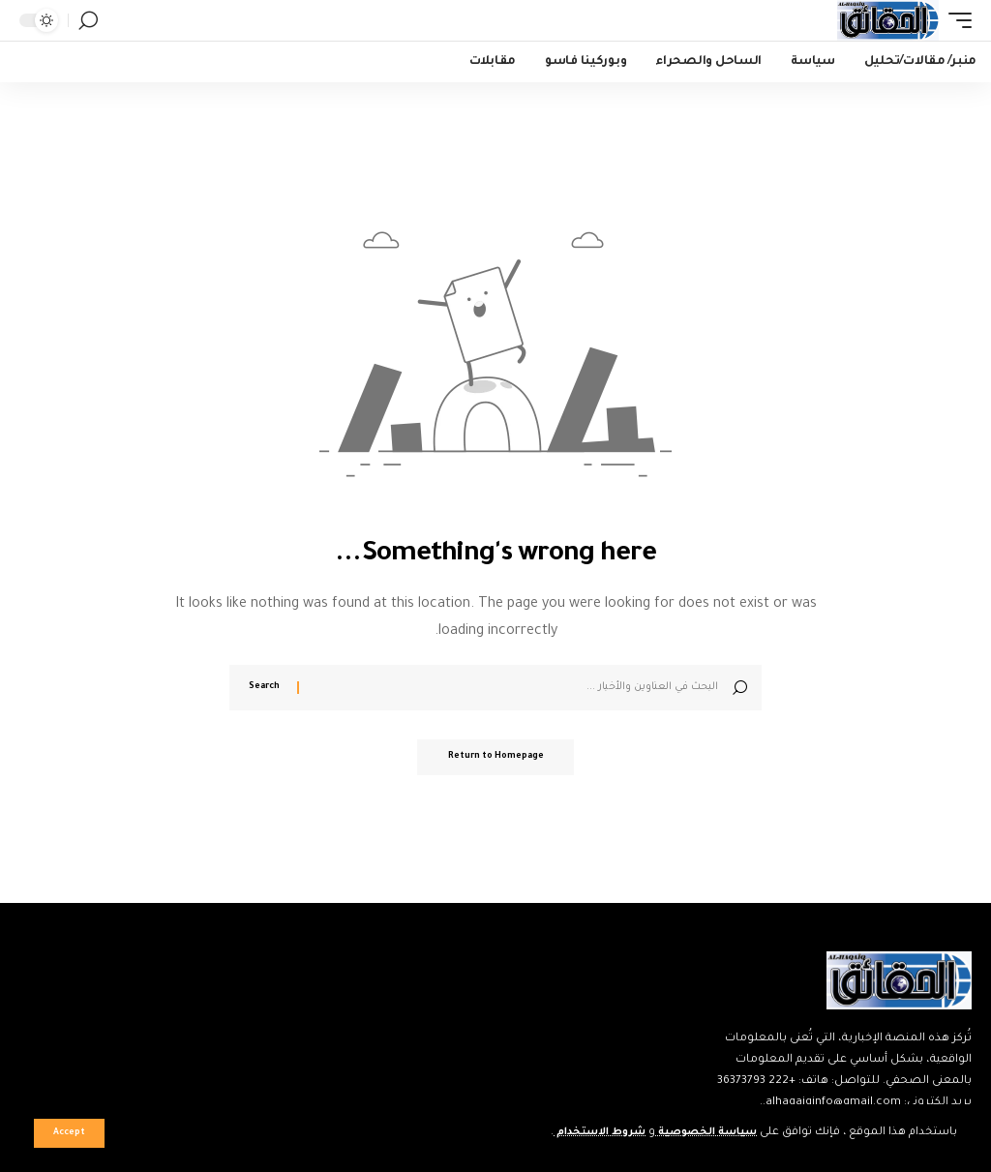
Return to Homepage (496, 759)
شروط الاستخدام (584, 1133)
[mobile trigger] (955, 20)
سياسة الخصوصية (701, 1133)
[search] (88, 20)
